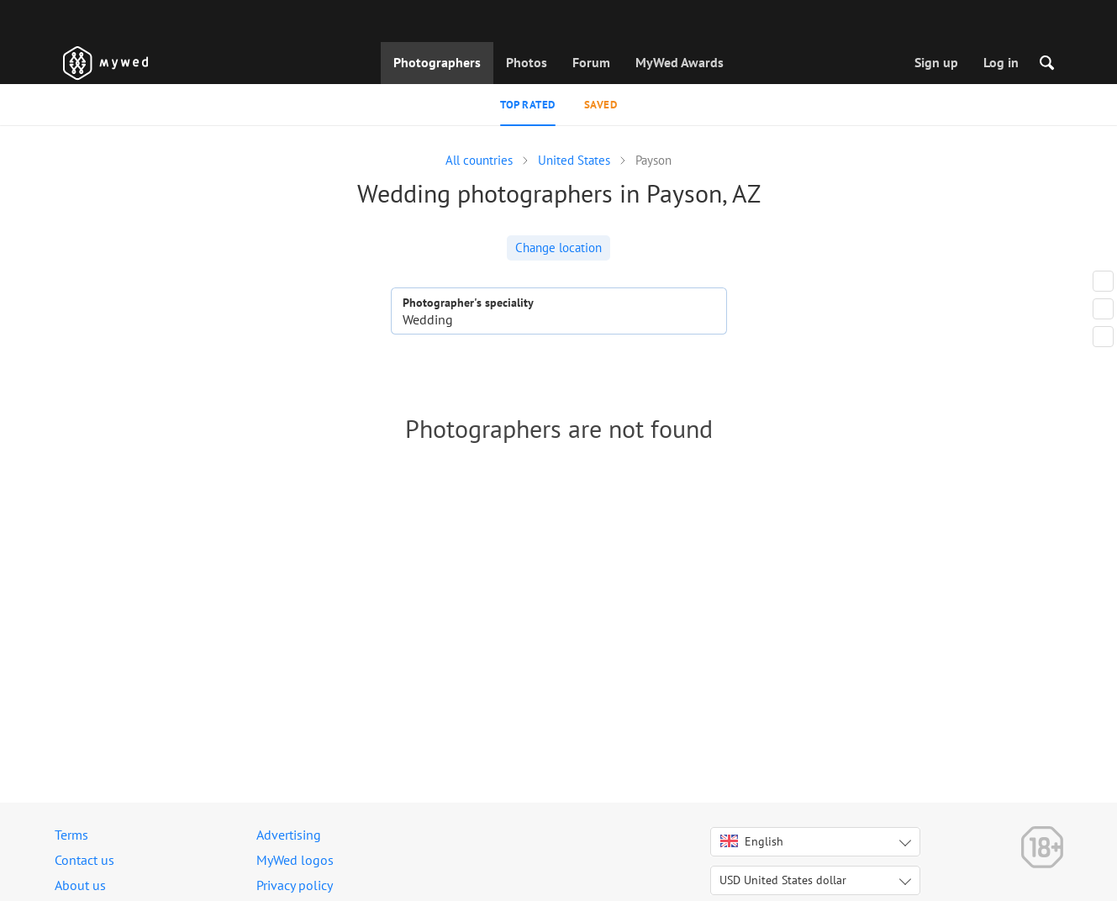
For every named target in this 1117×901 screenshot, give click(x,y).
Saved (601, 104)
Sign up (936, 62)
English (751, 841)
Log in (1001, 62)
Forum (591, 62)
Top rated (528, 104)
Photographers (437, 62)
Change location (558, 248)
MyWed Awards (679, 62)
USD (782, 880)
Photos (526, 62)
